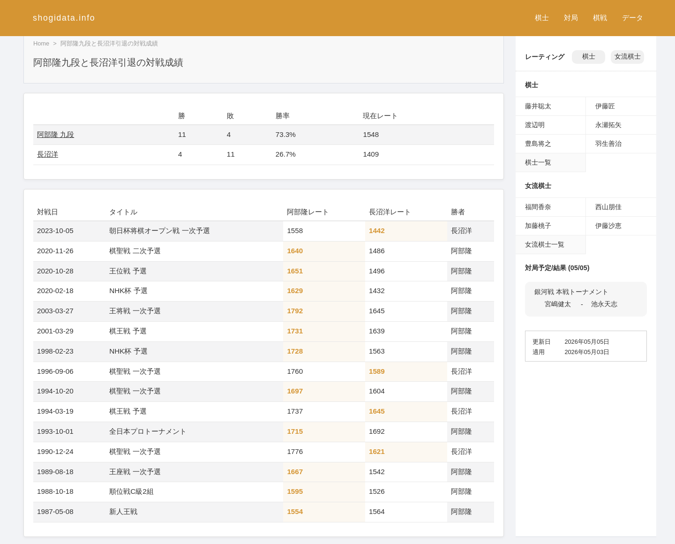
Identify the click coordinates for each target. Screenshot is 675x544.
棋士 (542, 18)
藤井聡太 (538, 106)
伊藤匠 (605, 106)
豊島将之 (538, 143)
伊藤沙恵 (608, 225)
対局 (571, 18)
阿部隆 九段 (55, 134)
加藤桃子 (538, 225)
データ (632, 18)
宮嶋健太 (558, 304)
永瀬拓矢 (608, 124)
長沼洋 (47, 154)
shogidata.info (64, 18)
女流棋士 (628, 56)
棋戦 (600, 18)
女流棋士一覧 (544, 244)
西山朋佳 (608, 207)
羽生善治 (608, 143)
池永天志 (604, 304)
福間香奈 (538, 207)
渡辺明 (535, 124)
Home (41, 43)
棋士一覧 (538, 162)
